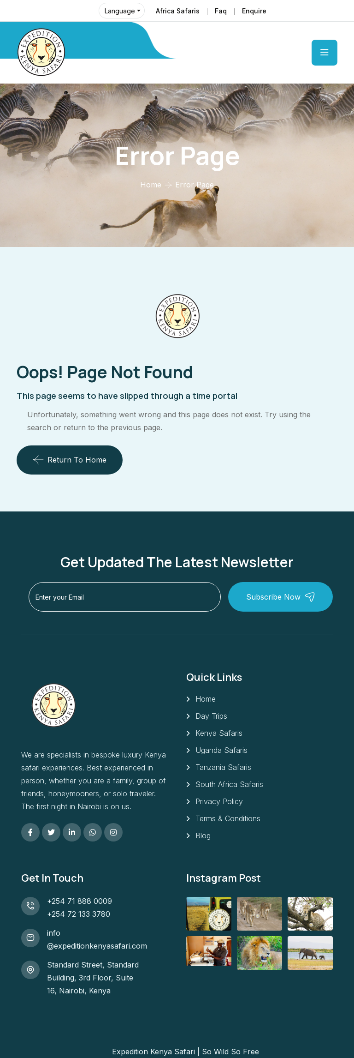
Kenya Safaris (218, 733)
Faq (221, 11)
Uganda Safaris (221, 750)
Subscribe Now (280, 597)
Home (150, 184)
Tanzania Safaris (223, 767)
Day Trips (211, 716)
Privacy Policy (219, 801)
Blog (203, 835)
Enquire (254, 11)
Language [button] (120, 11)
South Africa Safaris (229, 784)
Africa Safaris (178, 11)
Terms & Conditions (227, 818)
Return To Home (69, 459)
